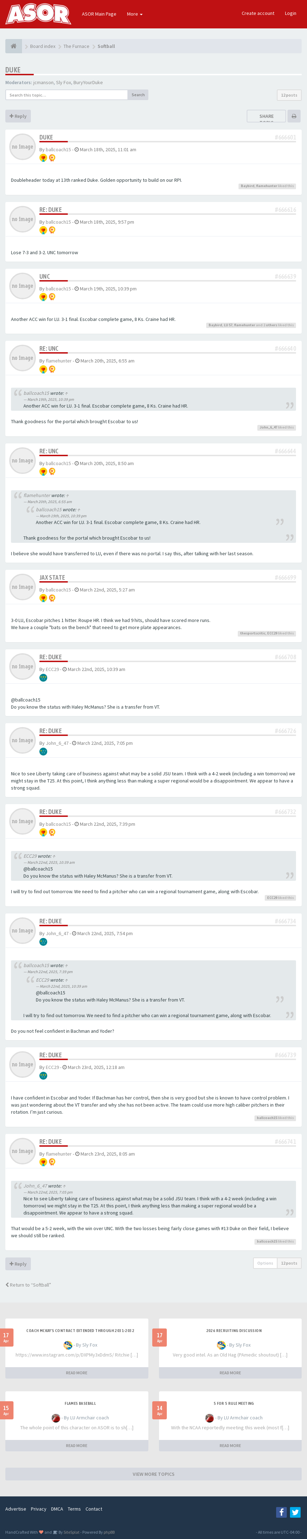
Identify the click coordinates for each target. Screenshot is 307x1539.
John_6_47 (268, 427)
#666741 (285, 1141)
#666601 (285, 137)
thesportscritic (252, 633)
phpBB (109, 1532)
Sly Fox (63, 82)
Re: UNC (49, 348)
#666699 (285, 577)
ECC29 (272, 633)
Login (290, 13)
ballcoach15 (58, 149)
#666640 (285, 348)
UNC (44, 276)
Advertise (15, 1509)
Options (265, 1263)
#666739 (285, 1055)
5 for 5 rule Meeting (234, 1403)
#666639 (285, 276)
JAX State (52, 577)
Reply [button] (18, 116)
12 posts (289, 95)
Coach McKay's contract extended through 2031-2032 (80, 1330)
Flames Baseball (80, 1403)
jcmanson (43, 82)
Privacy (38, 1509)
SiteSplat (71, 1532)
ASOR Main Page (99, 14)
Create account (258, 13)
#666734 (285, 921)
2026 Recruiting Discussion (234, 1330)
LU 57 (228, 325)
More (135, 14)
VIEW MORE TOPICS (154, 1474)
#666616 (285, 209)
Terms (74, 1509)
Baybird (247, 186)
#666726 (285, 731)
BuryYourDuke (88, 82)
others (271, 325)
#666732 (285, 811)
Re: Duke (50, 209)
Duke (13, 70)
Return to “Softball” (28, 1285)
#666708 (285, 657)
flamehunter (266, 186)
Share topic (266, 119)
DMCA (57, 1509)
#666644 (285, 451)
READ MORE (76, 1372)
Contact (94, 1509)
